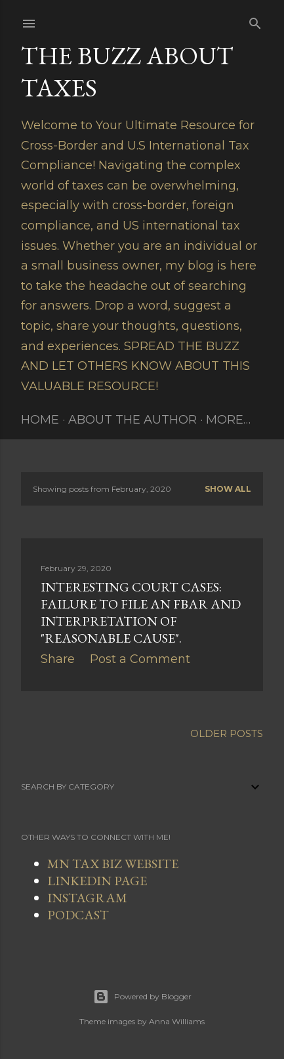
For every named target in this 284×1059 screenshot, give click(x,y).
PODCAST (78, 914)
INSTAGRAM (87, 897)
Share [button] (58, 659)
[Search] (255, 21)
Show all (228, 489)
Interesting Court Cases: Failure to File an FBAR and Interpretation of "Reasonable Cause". (141, 612)
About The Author (132, 419)
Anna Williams (177, 1021)
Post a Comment (140, 659)
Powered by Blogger (142, 997)
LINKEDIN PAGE (97, 880)
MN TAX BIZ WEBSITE (112, 863)
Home (40, 419)
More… (228, 419)
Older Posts (226, 733)
